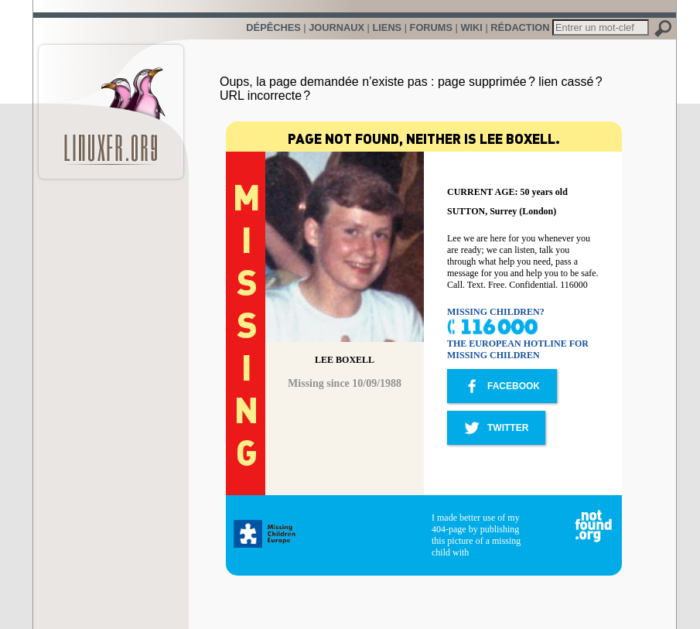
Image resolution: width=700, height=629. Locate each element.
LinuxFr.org (111, 104)
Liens (386, 27)
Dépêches (273, 27)
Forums (431, 27)
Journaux (336, 27)
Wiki (471, 27)
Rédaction (519, 27)
